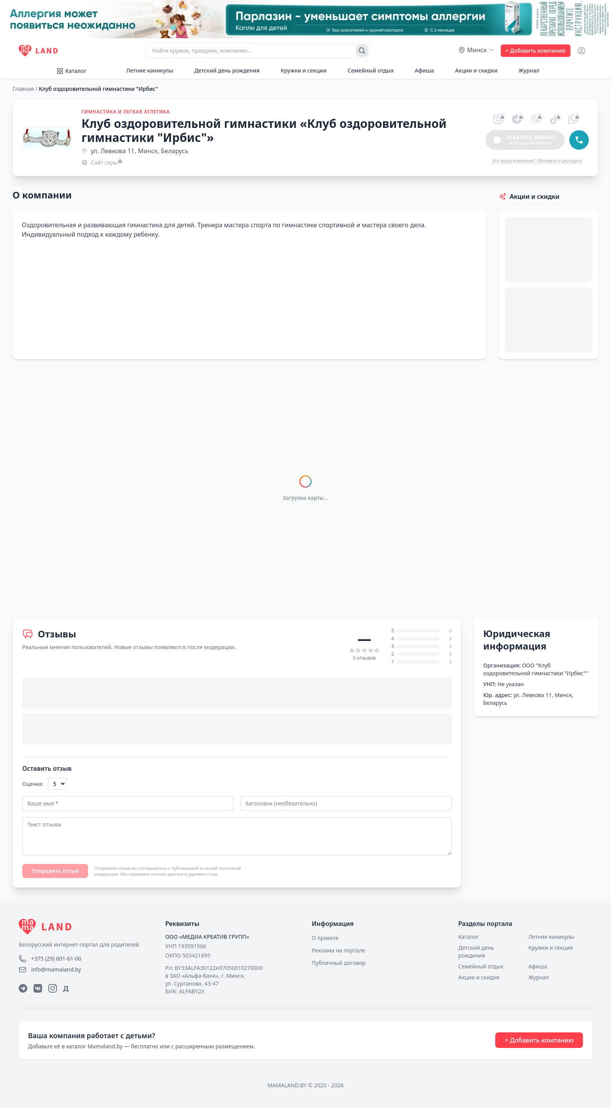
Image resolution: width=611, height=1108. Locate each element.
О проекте (325, 938)
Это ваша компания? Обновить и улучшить (537, 160)
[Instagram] (52, 988)
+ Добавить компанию (535, 50)
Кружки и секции (299, 70)
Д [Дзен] (66, 988)
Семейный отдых (366, 70)
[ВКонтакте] (38, 988)
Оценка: (32, 784)
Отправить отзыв (55, 870)
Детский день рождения (222, 70)
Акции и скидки (472, 70)
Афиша (420, 70)
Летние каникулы (145, 70)
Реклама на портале (338, 950)
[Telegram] (23, 988)
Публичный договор (339, 962)
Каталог (71, 71)
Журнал (524, 70)
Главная (23, 88)
